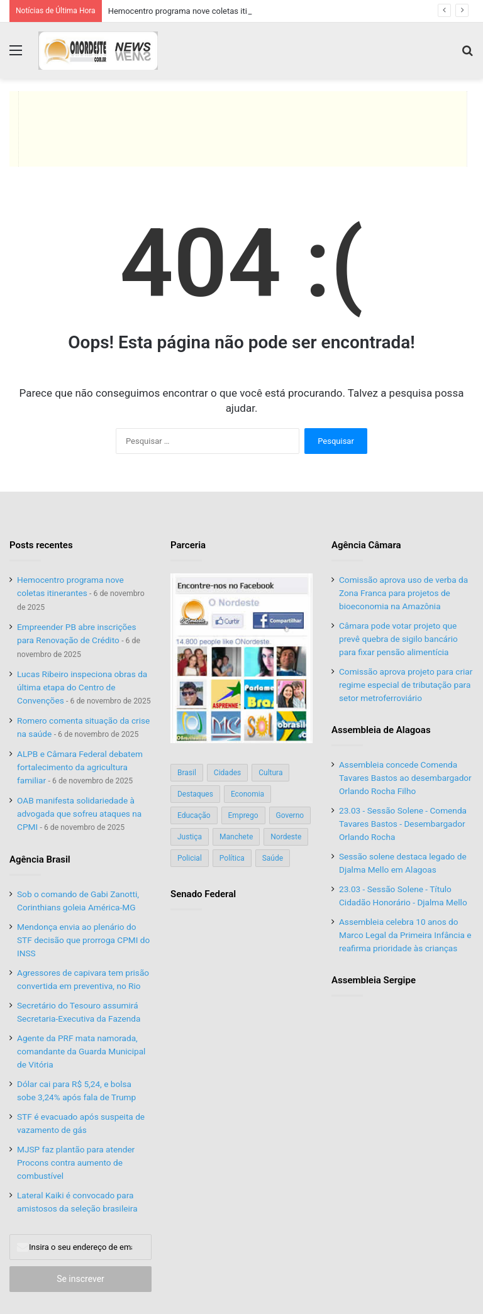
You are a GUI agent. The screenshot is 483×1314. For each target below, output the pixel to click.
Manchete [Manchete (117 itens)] (236, 836)
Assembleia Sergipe (373, 980)
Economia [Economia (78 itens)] (247, 794)
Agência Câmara (366, 545)
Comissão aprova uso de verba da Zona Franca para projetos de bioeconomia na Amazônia (403, 593)
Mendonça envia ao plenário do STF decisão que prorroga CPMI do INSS (83, 940)
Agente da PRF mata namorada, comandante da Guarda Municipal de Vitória (81, 1051)
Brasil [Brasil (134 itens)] (186, 772)
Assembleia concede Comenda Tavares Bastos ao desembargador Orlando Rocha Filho (405, 777)
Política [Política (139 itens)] (232, 858)
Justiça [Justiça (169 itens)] (189, 836)
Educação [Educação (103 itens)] (194, 815)
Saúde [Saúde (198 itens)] (272, 858)
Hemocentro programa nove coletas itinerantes (193, 11)
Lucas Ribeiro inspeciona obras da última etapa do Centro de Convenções (82, 687)
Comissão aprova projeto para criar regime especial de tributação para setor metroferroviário (405, 684)
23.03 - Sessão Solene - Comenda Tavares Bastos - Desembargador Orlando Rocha (403, 823)
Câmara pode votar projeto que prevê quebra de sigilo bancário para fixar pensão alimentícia (398, 639)
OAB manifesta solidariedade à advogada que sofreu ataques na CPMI (79, 813)
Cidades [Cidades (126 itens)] (227, 772)
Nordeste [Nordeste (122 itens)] (285, 836)
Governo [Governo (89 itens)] (290, 815)
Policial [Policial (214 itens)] (189, 858)
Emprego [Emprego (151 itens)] (243, 815)
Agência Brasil (39, 859)
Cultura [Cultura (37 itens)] (270, 772)
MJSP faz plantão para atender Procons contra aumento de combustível (76, 1162)
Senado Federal (203, 894)
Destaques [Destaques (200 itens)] (195, 794)
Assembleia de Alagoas (381, 730)
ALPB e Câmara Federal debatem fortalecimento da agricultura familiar (80, 767)
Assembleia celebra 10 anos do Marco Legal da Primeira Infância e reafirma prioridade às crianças (405, 935)
